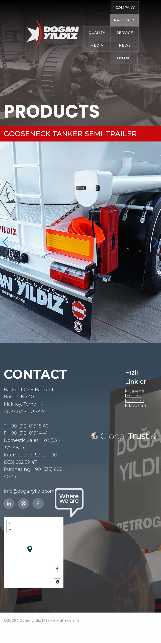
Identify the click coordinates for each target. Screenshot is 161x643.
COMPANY (125, 14)
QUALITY (97, 39)
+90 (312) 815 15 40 (29, 426)
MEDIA (96, 52)
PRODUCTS (124, 26)
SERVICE (125, 39)
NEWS (125, 52)
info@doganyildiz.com (29, 491)
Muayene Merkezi (134, 393)
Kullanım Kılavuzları (135, 403)
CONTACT (124, 64)
